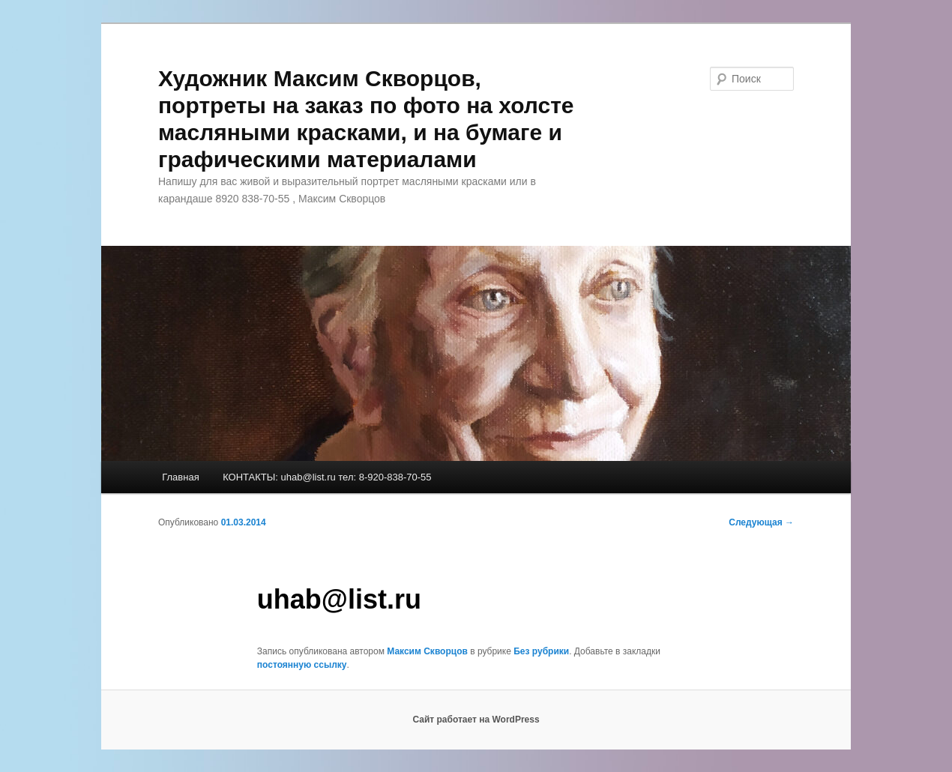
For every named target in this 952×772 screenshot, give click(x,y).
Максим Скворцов (427, 651)
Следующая (761, 522)
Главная (180, 477)
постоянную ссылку (302, 665)
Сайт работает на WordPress (475, 719)
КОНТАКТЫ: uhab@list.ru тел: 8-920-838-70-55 (327, 477)
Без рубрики (541, 651)
